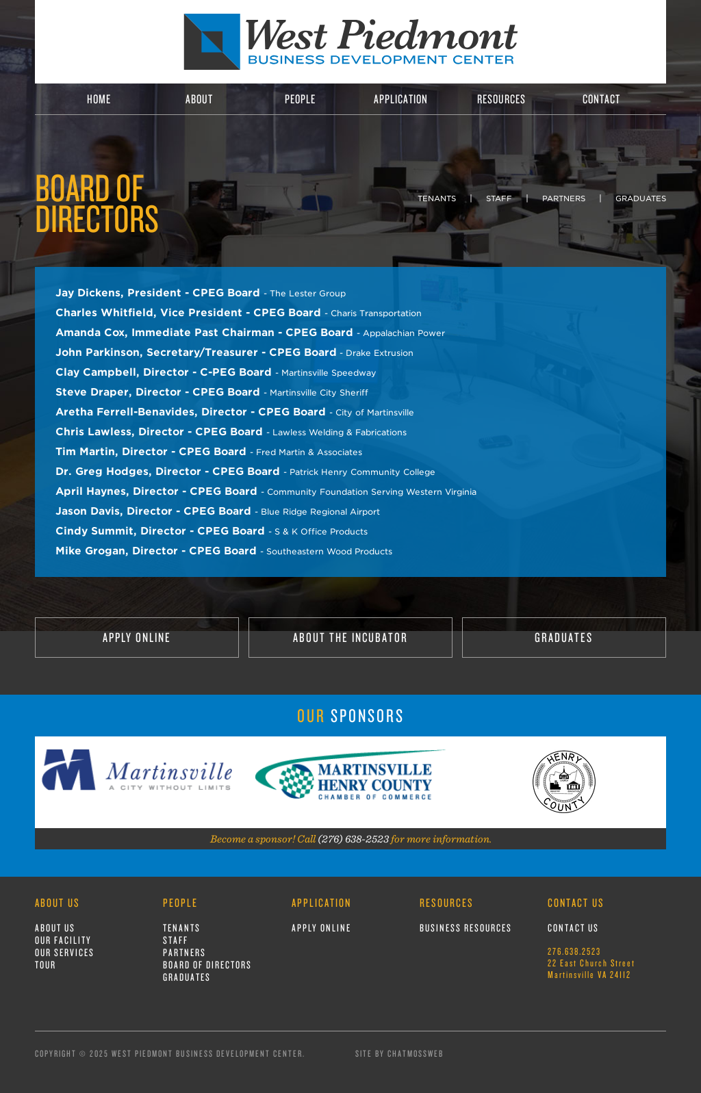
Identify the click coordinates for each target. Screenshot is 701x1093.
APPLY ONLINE (137, 637)
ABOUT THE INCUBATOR (350, 637)
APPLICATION (401, 99)
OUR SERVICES (64, 952)
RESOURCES (501, 99)
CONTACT (601, 99)
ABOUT (199, 99)
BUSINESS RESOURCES (466, 927)
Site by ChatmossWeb (399, 1053)
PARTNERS (563, 198)
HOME (99, 99)
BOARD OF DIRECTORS (207, 964)
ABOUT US (55, 927)
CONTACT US (573, 927)
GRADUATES (640, 198)
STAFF (499, 198)
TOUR (45, 964)
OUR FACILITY (63, 940)
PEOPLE (300, 99)
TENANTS (437, 198)
